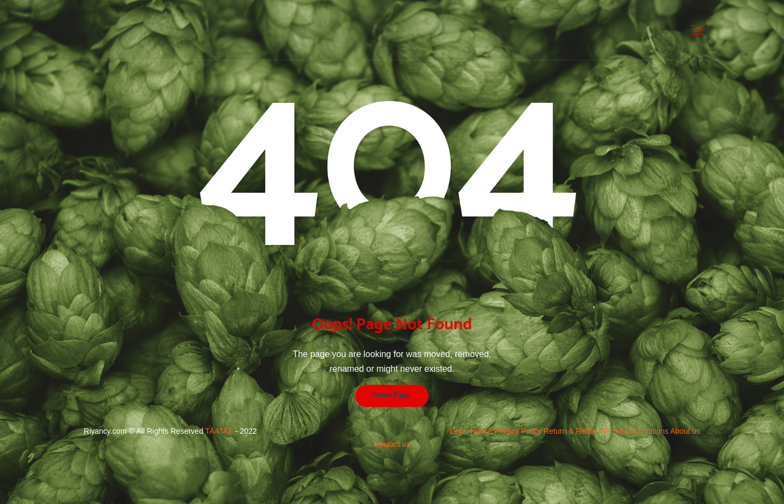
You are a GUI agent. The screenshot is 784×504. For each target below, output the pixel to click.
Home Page (391, 395)
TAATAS (219, 431)
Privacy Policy (518, 431)
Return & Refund (572, 431)
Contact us (392, 444)
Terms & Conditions (636, 431)
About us (685, 431)
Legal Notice (472, 431)
